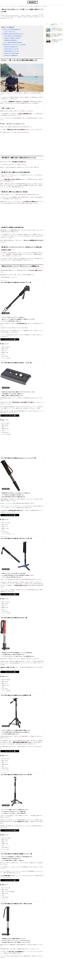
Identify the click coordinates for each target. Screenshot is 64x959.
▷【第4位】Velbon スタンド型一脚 (10, 48)
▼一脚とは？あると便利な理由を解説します (11, 29)
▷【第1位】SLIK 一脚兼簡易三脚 (10, 55)
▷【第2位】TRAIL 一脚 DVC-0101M (11, 53)
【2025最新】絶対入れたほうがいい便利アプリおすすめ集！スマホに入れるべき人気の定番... (56, 29)
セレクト (2, 6)
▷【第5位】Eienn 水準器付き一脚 (10, 46)
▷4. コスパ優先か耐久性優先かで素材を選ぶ (12, 42)
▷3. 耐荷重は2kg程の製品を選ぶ (10, 40)
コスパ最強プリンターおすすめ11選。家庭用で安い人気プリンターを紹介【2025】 (56, 40)
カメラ (6, 6)
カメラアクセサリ (12, 6)
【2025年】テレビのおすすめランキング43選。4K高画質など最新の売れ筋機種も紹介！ (57, 34)
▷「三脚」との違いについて (9, 31)
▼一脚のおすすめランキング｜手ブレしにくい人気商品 (14, 44)
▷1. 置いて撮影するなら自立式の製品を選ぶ (12, 35)
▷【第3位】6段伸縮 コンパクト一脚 (11, 51)
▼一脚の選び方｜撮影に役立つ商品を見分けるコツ (13, 33)
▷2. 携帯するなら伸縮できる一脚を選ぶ (11, 38)
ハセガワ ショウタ (3, 13)
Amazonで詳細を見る (9, 339)
